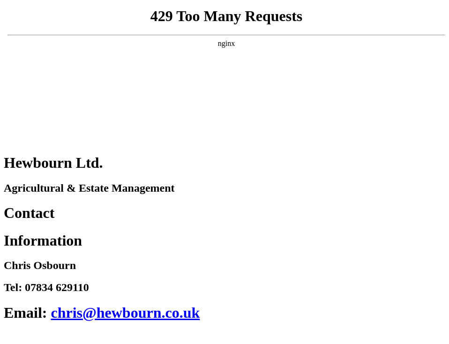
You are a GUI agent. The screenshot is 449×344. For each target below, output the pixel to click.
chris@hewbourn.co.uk (125, 312)
